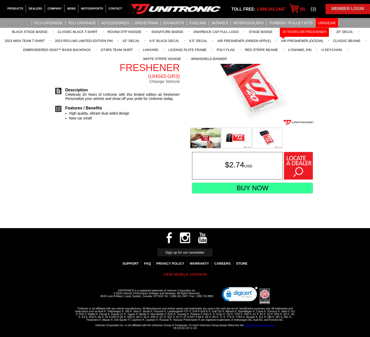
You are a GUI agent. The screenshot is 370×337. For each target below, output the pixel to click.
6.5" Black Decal (164, 41)
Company (55, 8)
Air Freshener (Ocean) (302, 41)
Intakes (220, 23)
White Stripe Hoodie (162, 59)
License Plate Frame (187, 50)
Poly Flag (226, 50)
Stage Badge (260, 32)
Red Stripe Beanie (261, 50)
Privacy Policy (170, 263)
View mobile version (185, 274)
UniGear (327, 23)
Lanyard (150, 50)
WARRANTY (199, 263)
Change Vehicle (165, 81)
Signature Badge (167, 32)
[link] (240, 295)
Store (242, 263)
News (71, 8)
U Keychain (331, 50)
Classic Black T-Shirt (78, 32)
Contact (115, 8)
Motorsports (92, 8)
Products (15, 8)
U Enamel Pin (299, 50)
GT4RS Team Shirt (117, 50)
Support (131, 263)
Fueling (198, 23)
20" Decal (344, 32)
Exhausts (173, 23)
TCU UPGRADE (82, 23)
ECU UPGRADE (48, 23)
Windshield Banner (209, 59)
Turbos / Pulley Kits (291, 23)
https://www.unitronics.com (259, 325)
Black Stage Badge (30, 32)
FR (313, 9)
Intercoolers (248, 23)
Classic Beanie (346, 41)
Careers (222, 263)
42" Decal (131, 41)
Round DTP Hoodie (124, 32)
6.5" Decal (198, 41)
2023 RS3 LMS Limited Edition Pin (84, 41)
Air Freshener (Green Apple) (244, 41)
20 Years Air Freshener (304, 32)
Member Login (347, 8)
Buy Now (253, 188)
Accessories (115, 23)
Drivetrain (146, 23)
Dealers (35, 8)
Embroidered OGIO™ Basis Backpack (57, 50)
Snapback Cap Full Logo (216, 32)
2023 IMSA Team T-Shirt (25, 41)
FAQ (147, 263)
